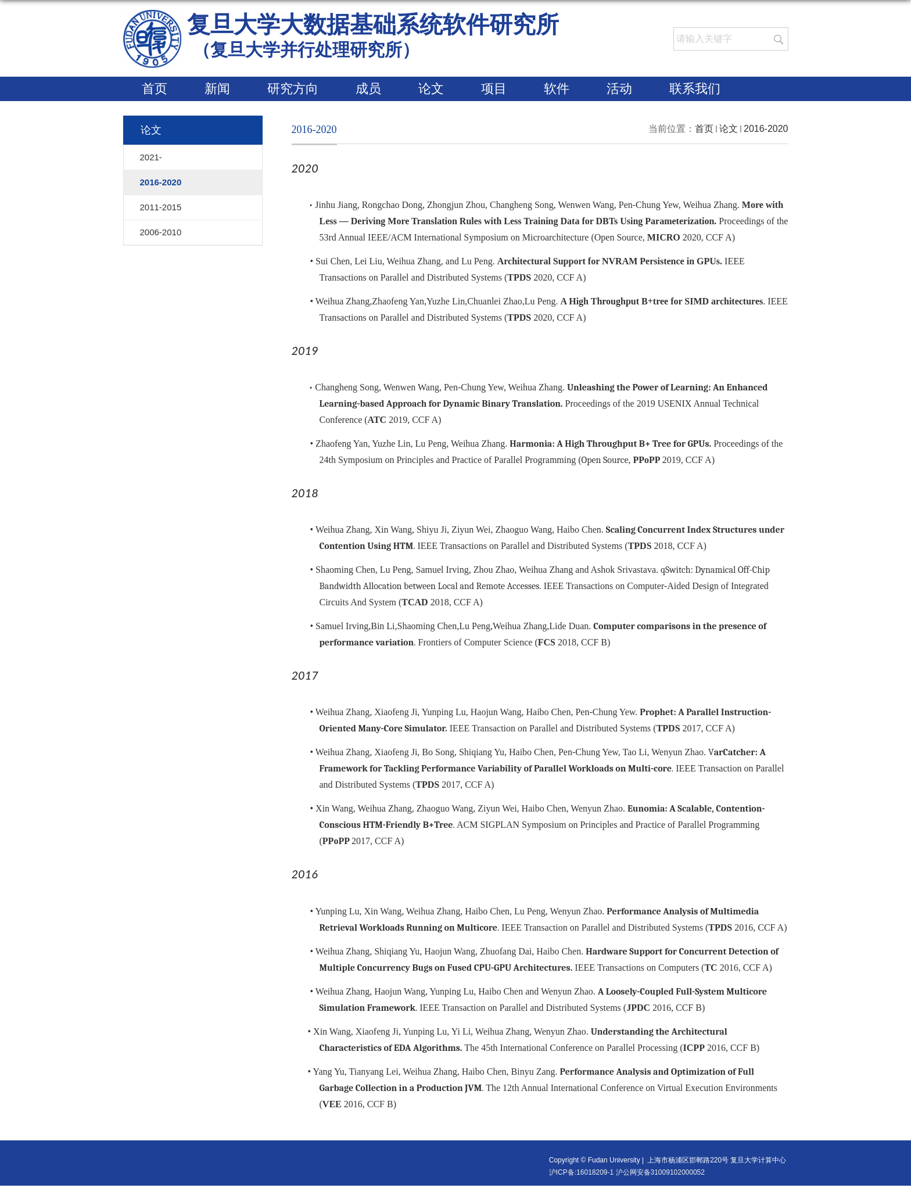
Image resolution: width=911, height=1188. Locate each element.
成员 (368, 88)
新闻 (217, 88)
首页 (154, 88)
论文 (431, 88)
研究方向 (292, 88)
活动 (619, 88)
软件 (556, 88)
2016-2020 (766, 129)
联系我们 (694, 88)
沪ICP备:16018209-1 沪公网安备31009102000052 (627, 1172)
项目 (494, 88)
